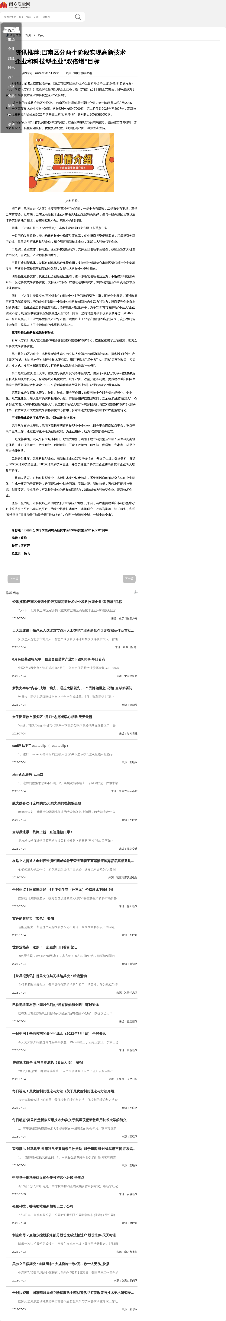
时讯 (11, 68)
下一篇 (129, 578)
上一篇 (13, 578)
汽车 (11, 77)
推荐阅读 (12, 593)
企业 (11, 49)
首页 (11, 30)
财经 (11, 58)
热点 (11, 115)
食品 (11, 96)
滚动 (11, 124)
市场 (11, 39)
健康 (11, 105)
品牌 (11, 86)
